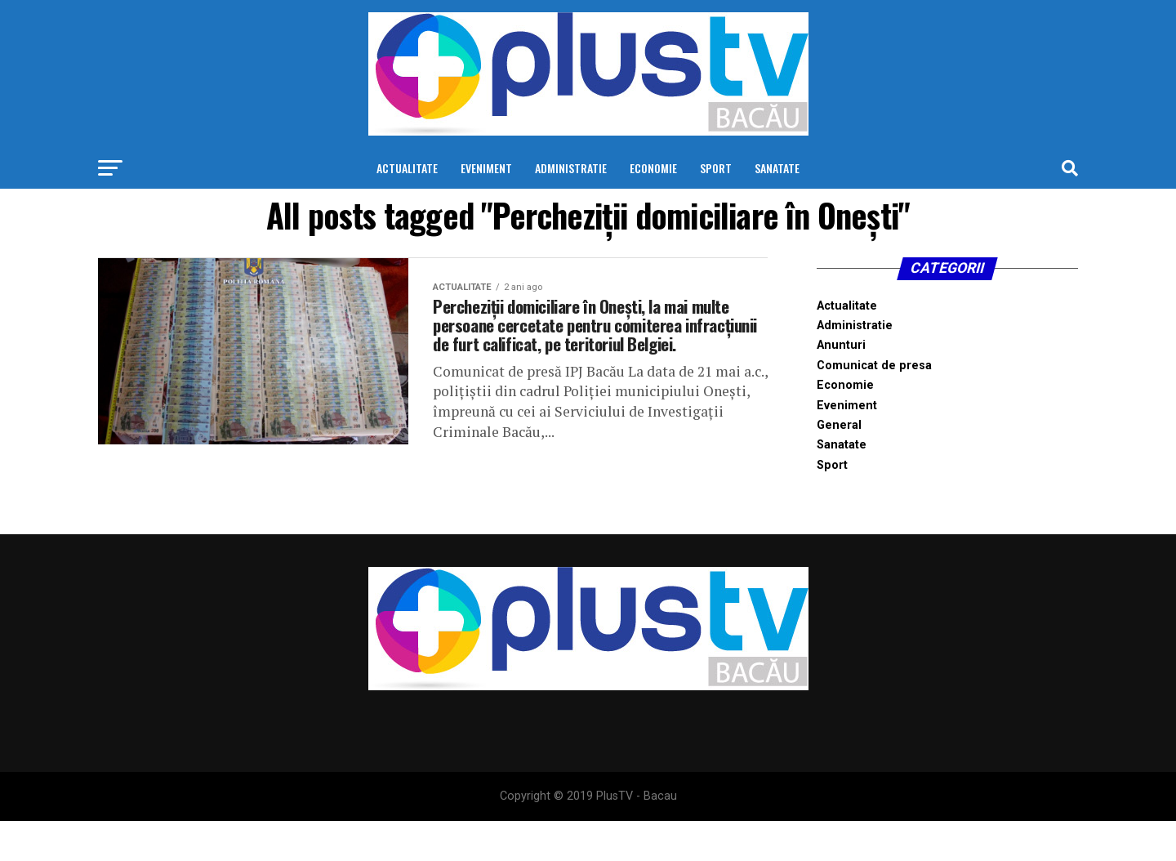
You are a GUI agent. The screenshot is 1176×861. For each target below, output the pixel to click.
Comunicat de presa (874, 366)
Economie (653, 167)
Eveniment (486, 167)
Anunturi (841, 345)
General (839, 425)
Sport (716, 167)
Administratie (571, 167)
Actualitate (407, 167)
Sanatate (777, 167)
